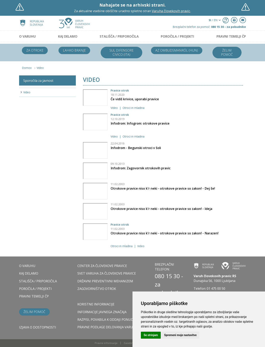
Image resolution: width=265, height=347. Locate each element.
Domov (27, 68)
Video (40, 68)
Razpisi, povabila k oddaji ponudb (106, 319)
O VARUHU (27, 36)
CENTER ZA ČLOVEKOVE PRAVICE (102, 266)
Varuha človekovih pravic (171, 11)
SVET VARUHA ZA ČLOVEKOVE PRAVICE (106, 273)
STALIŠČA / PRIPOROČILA (119, 36)
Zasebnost (130, 343)
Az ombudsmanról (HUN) (176, 50)
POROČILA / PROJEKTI (177, 36)
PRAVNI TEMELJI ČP (231, 36)
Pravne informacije (106, 343)
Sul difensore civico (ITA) (121, 52)
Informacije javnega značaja (102, 312)
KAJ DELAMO (67, 36)
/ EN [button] (213, 20)
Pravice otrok (120, 90)
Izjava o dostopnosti (37, 327)
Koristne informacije (95, 304)
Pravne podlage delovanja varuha (107, 327)
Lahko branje (74, 50)
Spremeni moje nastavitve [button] (180, 335)
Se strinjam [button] (151, 335)
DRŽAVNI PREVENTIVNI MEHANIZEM (105, 281)
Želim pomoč (227, 52)
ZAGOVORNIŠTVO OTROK (96, 289)
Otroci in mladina (133, 108)
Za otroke (34, 50)
